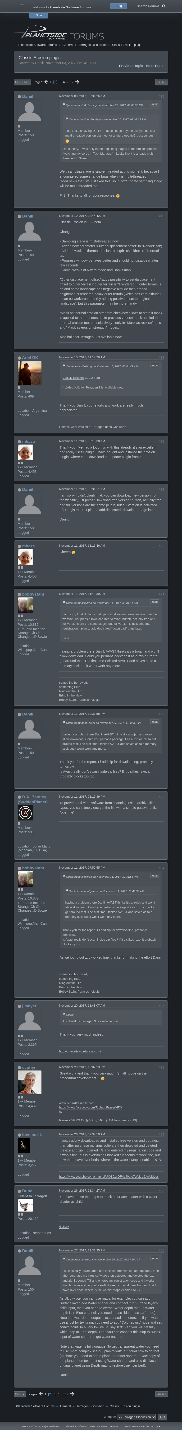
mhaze (28, 441)
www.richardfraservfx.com (76, 1103)
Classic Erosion (71, 222)
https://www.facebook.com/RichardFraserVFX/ (90, 1107)
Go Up (19, 1394)
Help (127, 1426)
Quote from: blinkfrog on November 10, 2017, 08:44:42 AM (102, 366)
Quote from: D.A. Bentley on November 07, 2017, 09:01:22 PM (107, 119)
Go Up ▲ (156, 1426)
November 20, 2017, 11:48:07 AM (82, 1005)
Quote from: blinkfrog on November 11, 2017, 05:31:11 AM (102, 602)
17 (72, 82)
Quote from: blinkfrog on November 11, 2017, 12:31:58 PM (102, 876)
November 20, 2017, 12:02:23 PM (82, 1067)
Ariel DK (30, 357)
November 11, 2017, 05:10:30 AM (82, 441)
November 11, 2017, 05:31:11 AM (82, 489)
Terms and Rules (140, 1426)
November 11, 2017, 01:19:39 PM (82, 796)
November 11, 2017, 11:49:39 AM (82, 594)
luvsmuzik (32, 1134)
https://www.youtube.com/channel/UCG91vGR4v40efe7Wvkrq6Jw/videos (109, 1176)
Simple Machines (50, 1426)
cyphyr (29, 1067)
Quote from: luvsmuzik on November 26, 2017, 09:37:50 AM (103, 1259)
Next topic (155, 66)
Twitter (91, 1426)
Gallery (64, 1226)
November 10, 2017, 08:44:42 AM (82, 216)
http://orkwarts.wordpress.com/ (80, 1051)
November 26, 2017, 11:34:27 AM (82, 1190)
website (71, 500)
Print (161, 82)
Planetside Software (76, 1426)
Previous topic (131, 66)
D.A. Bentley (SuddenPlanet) (33, 799)
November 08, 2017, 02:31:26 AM (82, 96)
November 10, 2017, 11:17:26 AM (82, 357)
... (68, 82)
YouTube (113, 1426)
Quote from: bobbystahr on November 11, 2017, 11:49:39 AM (103, 722)
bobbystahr (33, 594)
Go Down (22, 82)
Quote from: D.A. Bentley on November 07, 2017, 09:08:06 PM (104, 105)
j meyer (29, 1006)
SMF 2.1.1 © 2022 (30, 1426)
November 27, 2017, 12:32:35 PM (82, 1250)
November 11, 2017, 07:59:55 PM (82, 867)
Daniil (27, 96)
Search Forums (151, 5)
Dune (27, 1191)
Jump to (109, 1417)
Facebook (102, 1426)
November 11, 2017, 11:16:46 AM (82, 545)
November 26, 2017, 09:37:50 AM (82, 1134)
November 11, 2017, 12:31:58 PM (82, 713)
